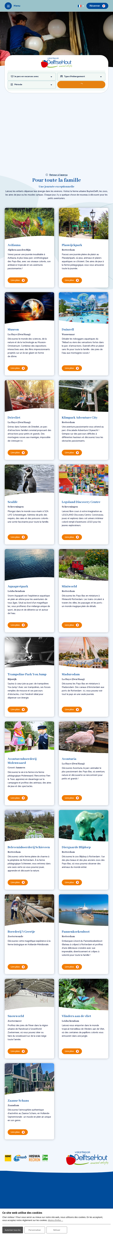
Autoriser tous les (12, 1228)
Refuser (56, 1228)
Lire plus (15, 280)
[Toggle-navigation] (12, 5)
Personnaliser (34, 1228)
